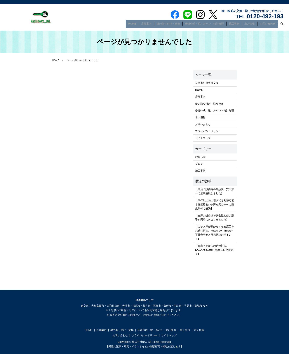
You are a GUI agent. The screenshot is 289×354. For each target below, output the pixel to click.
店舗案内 (146, 24)
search (280, 25)
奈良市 (85, 305)
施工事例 (234, 24)
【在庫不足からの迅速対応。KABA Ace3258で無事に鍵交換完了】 (214, 249)
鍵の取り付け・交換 (168, 24)
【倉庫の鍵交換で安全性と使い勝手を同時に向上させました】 (214, 217)
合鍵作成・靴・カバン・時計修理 (204, 24)
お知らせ (200, 156)
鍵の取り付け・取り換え (209, 103)
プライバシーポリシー (208, 131)
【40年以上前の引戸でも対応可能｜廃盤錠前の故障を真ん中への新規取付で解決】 (214, 204)
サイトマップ (203, 138)
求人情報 (249, 24)
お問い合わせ (267, 24)
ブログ (199, 163)
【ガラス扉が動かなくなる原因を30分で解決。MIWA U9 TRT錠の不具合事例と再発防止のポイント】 (214, 232)
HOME (132, 24)
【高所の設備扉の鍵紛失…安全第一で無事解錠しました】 (214, 191)
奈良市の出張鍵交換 (206, 82)
